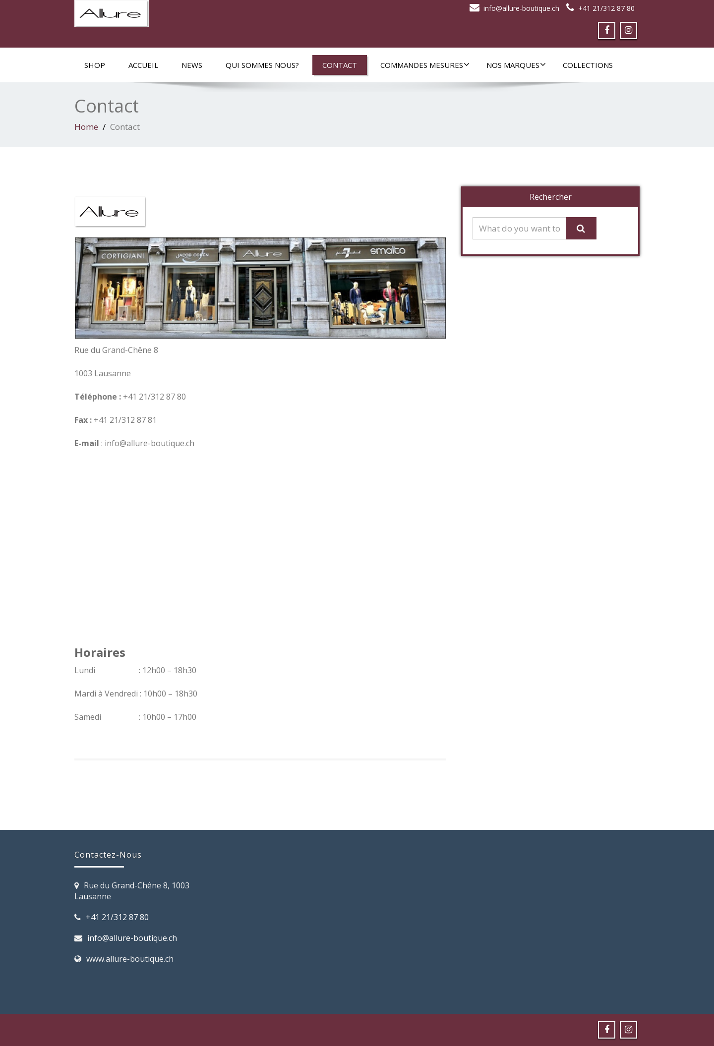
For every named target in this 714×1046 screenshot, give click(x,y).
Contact (339, 65)
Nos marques (516, 65)
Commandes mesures (425, 65)
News (191, 65)
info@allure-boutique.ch (521, 8)
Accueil (143, 65)
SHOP (94, 65)
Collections (588, 65)
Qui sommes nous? (262, 65)
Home (86, 126)
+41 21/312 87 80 (606, 8)
